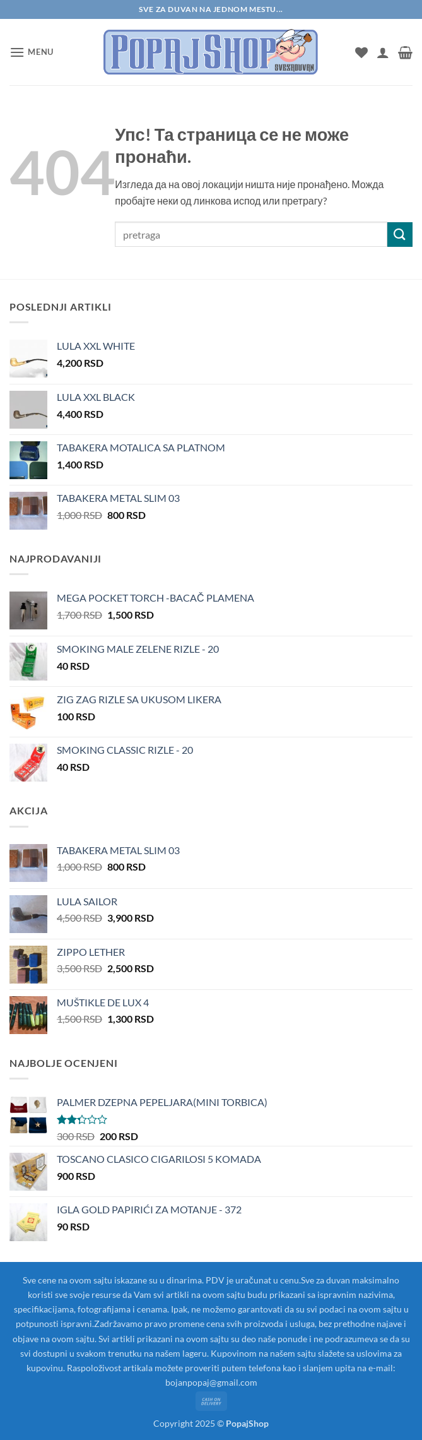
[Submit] (400, 234)
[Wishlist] (361, 52)
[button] (31, 52)
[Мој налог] (383, 52)
